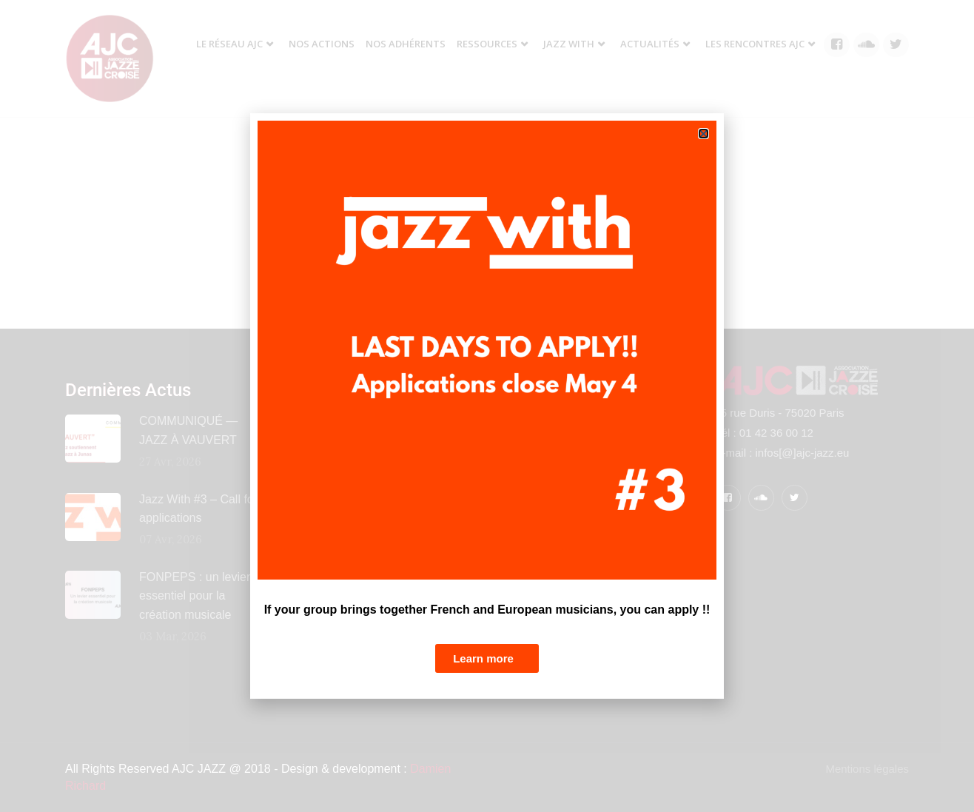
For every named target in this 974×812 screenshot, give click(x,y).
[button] (703, 133)
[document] (487, 406)
